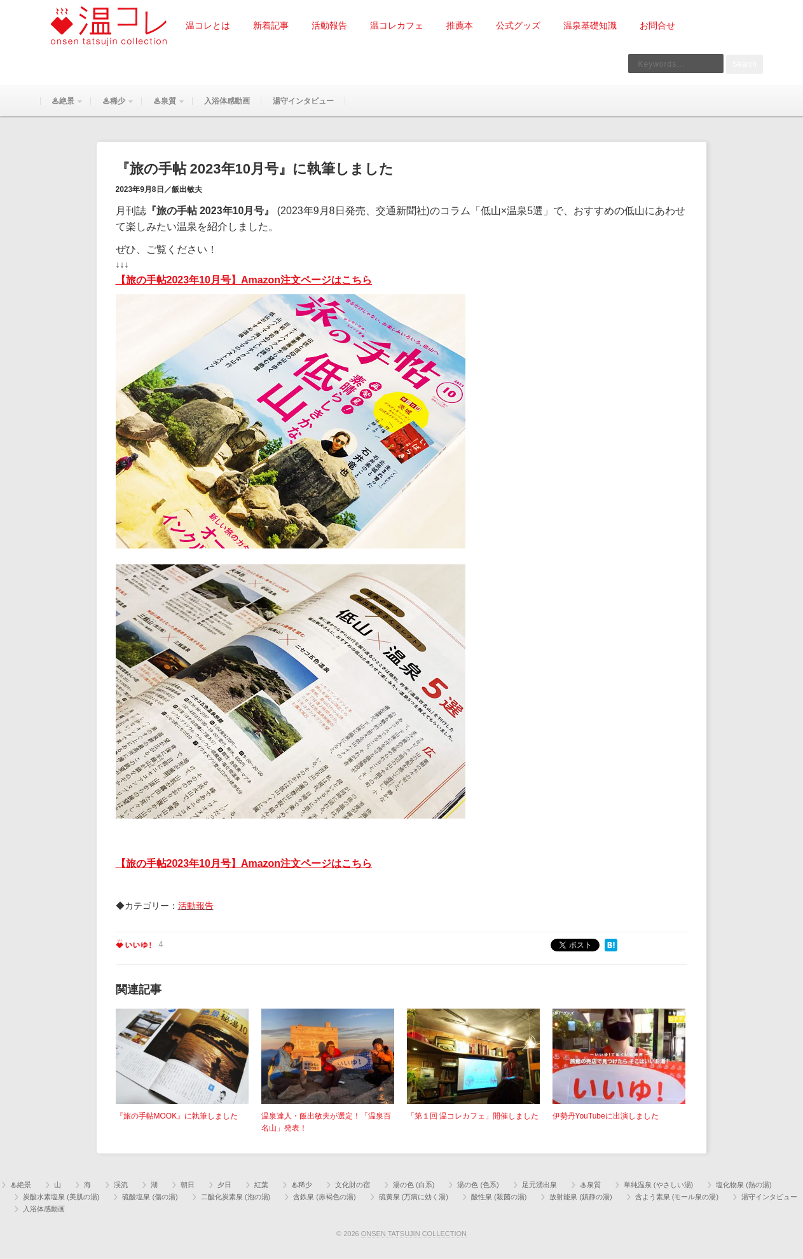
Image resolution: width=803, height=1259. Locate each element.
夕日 (224, 1184)
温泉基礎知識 (590, 25)
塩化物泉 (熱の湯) (743, 1184)
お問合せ (657, 25)
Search (744, 64)
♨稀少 (112, 106)
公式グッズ (518, 25)
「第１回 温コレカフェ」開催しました (473, 1116)
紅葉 (261, 1184)
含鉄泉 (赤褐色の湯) (324, 1197)
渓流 (121, 1184)
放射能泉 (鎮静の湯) (580, 1197)
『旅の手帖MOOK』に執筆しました (177, 1116)
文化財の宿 (352, 1184)
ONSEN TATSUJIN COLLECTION (414, 1233)
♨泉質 (163, 106)
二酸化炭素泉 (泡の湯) (235, 1197)
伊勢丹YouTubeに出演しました (605, 1116)
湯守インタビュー (303, 101)
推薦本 (459, 25)
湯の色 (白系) (413, 1184)
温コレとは (208, 25)
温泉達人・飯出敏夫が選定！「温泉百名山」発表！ (326, 1122)
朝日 (188, 1184)
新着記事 (271, 25)
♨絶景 (61, 106)
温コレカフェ (396, 25)
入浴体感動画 (227, 101)
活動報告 (329, 25)
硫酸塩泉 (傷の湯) (149, 1197)
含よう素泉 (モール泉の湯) (676, 1197)
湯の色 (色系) (477, 1184)
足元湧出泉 (539, 1184)
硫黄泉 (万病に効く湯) (413, 1197)
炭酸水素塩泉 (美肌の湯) (61, 1197)
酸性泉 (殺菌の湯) (498, 1197)
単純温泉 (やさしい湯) (658, 1184)
